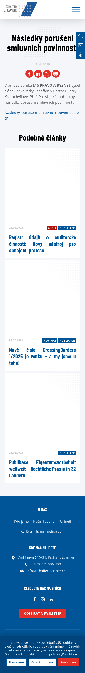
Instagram (42, 599)
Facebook (35, 599)
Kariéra (26, 531)
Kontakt (80, 54)
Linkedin (50, 599)
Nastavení (16, 662)
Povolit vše (68, 662)
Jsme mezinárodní (50, 531)
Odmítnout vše (42, 662)
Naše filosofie (43, 521)
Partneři (65, 521)
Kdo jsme (21, 521)
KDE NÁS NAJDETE (42, 547)
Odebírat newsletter (42, 613)
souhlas (67, 642)
